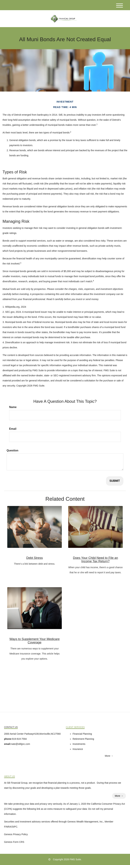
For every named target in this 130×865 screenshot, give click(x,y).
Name (13, 407)
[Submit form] (114, 481)
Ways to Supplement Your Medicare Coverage (34, 640)
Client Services (75, 727)
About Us (9, 776)
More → (109, 755)
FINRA (7, 826)
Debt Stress (34, 558)
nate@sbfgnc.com (20, 744)
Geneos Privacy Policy (16, 834)
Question (12, 450)
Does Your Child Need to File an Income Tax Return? (95, 559)
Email (12, 428)
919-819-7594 (19, 739)
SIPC (14, 826)
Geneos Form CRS (14, 842)
